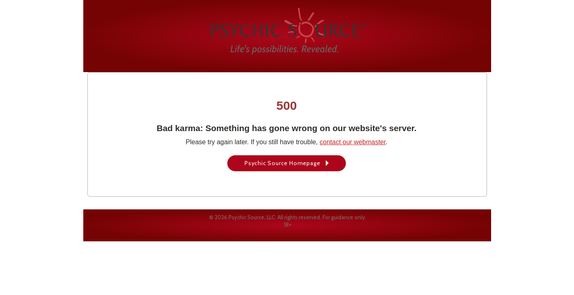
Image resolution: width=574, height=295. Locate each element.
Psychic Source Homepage (282, 163)
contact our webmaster (353, 141)
